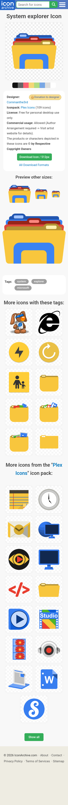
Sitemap (58, 761)
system (21, 281)
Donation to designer (46, 97)
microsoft (23, 287)
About (44, 755)
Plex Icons (28, 107)
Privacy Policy (13, 761)
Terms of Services (38, 761)
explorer (39, 281)
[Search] (53, 4)
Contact (56, 755)
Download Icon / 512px (34, 157)
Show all (33, 737)
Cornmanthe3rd (17, 102)
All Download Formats (34, 165)
